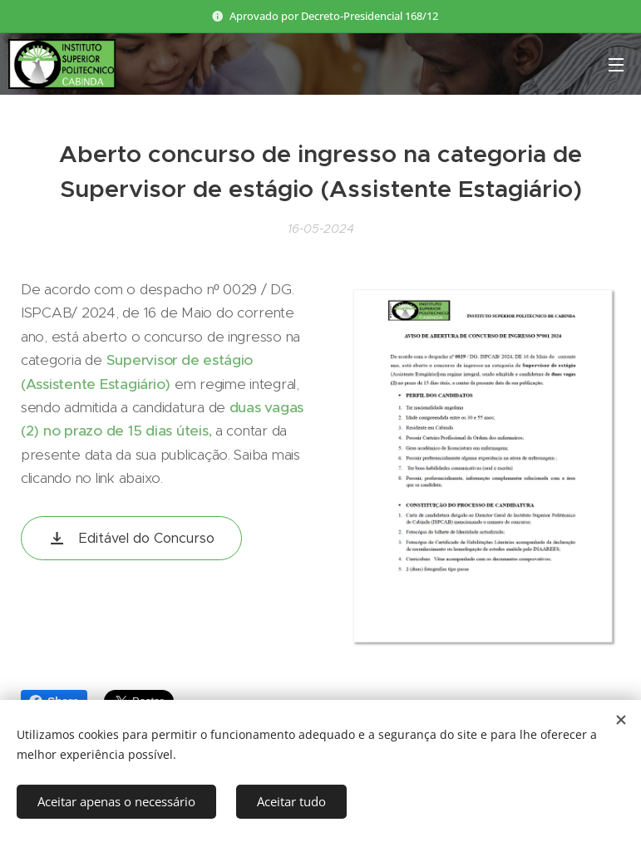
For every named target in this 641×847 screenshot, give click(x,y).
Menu (616, 65)
